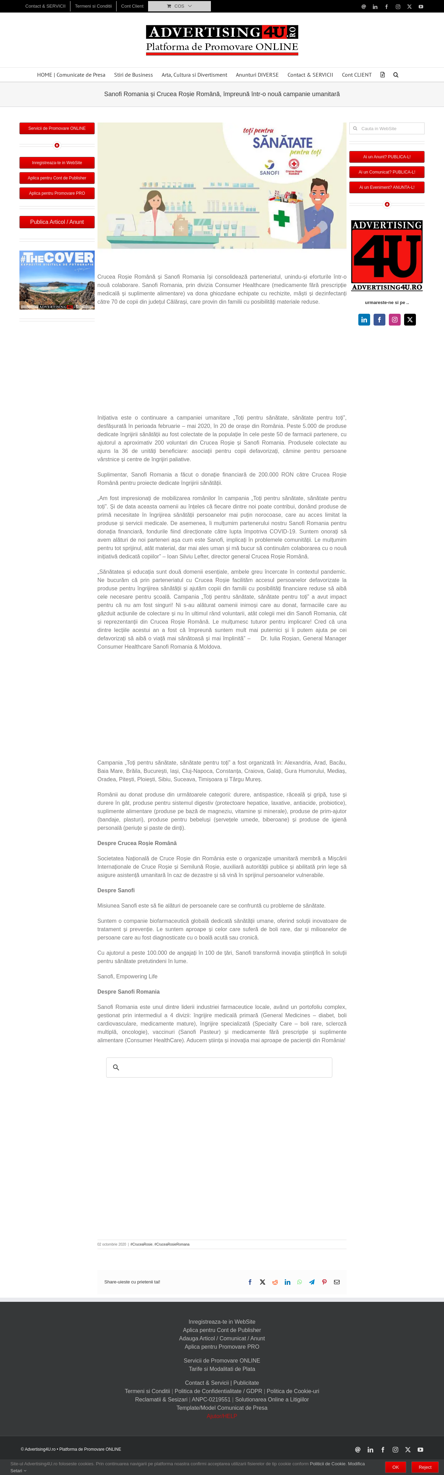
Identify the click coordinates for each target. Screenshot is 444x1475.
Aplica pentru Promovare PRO (222, 1347)
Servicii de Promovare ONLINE (222, 1361)
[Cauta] (355, 128)
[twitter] (410, 320)
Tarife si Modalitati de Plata (222, 1369)
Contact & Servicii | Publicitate (222, 1383)
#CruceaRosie (141, 1244)
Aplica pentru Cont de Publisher (222, 1330)
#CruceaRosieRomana (171, 1244)
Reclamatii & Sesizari (161, 1399)
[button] (396, 75)
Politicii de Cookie (327, 1463)
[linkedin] (364, 320)
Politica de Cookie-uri (293, 1391)
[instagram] (395, 320)
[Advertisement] (222, 361)
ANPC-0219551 (211, 1399)
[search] (218, 1067)
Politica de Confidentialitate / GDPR (218, 1391)
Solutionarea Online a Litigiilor (272, 1399)
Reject (425, 1467)
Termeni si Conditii (147, 1391)
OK (395, 1467)
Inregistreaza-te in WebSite (222, 1322)
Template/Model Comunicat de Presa (222, 1408)
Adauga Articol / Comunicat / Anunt (222, 1338)
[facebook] (379, 320)
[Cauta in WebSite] (387, 128)
